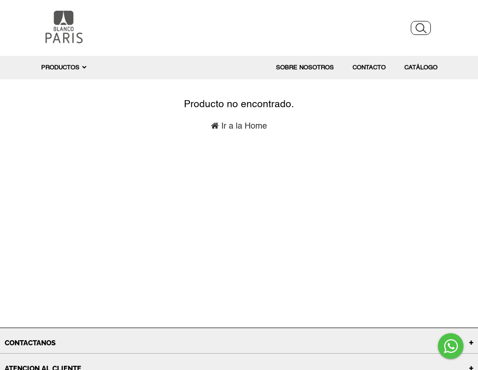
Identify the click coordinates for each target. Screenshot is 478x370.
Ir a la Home (239, 126)
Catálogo (420, 68)
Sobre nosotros (305, 68)
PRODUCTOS (64, 67)
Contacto (369, 68)
